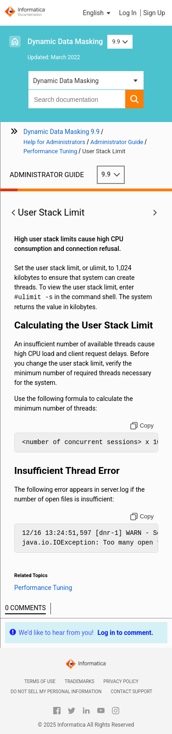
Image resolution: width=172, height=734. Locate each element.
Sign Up (154, 13)
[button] (98, 13)
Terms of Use (39, 681)
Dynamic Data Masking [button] (66, 80)
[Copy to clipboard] (142, 426)
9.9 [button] (120, 41)
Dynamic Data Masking (65, 41)
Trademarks (79, 681)
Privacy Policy (121, 681)
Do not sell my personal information (56, 691)
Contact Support (131, 691)
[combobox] (76, 99)
